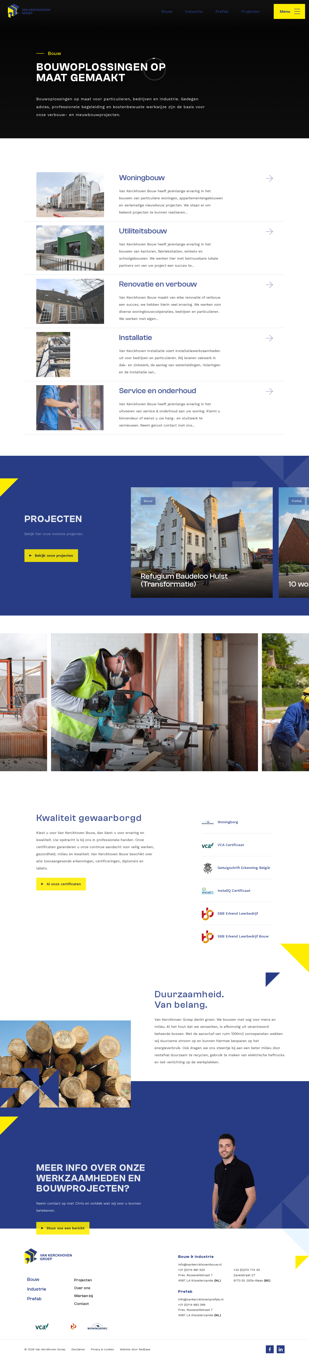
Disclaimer (78, 1346)
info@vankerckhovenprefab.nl (200, 1299)
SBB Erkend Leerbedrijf (230, 914)
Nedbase (144, 1346)
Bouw (166, 11)
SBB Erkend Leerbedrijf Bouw (235, 937)
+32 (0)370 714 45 (247, 1270)
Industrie (194, 11)
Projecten (250, 11)
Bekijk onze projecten (54, 572)
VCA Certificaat (223, 845)
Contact (80, 1301)
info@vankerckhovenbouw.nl (200, 1264)
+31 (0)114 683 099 (191, 1305)
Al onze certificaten (64, 901)
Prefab (221, 11)
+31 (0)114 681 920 (191, 1270)
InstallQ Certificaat (226, 891)
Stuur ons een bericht (66, 1288)
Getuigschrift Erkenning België (236, 868)
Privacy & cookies (102, 1346)
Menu (285, 11)
